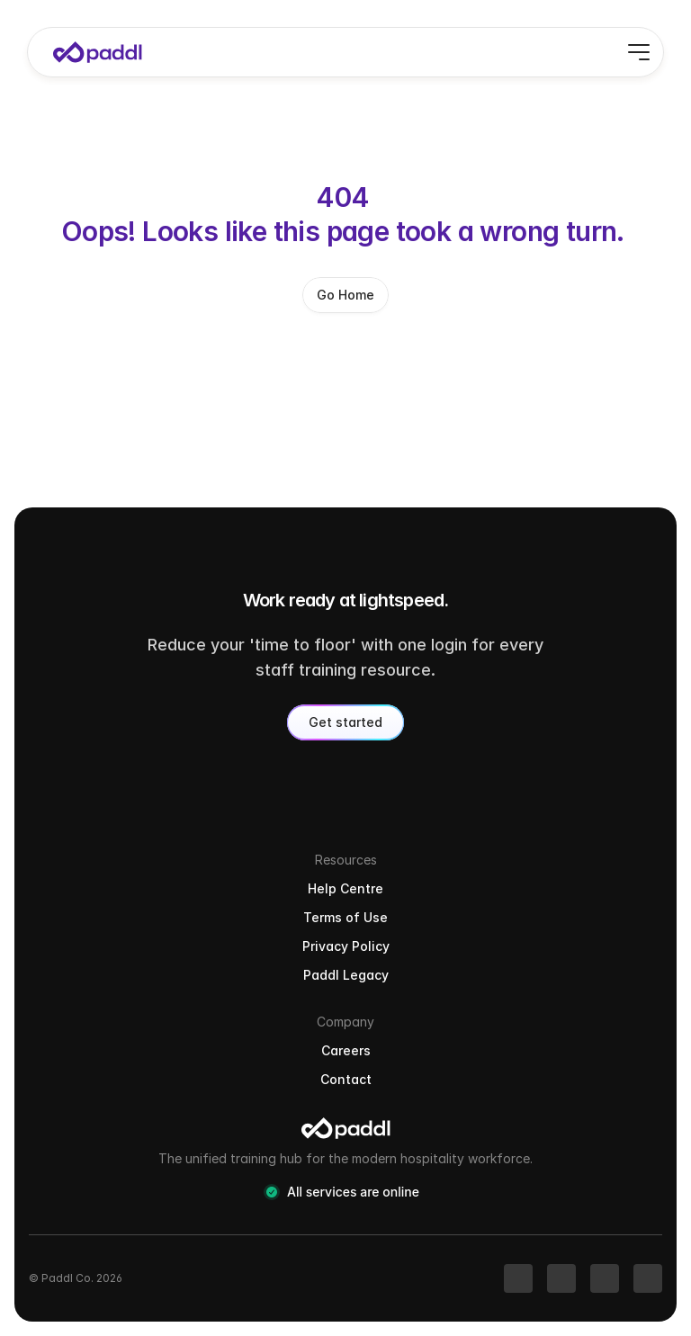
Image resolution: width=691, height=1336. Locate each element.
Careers (346, 1050)
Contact (346, 1079)
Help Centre (345, 888)
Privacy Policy (346, 946)
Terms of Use (345, 917)
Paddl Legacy (346, 974)
